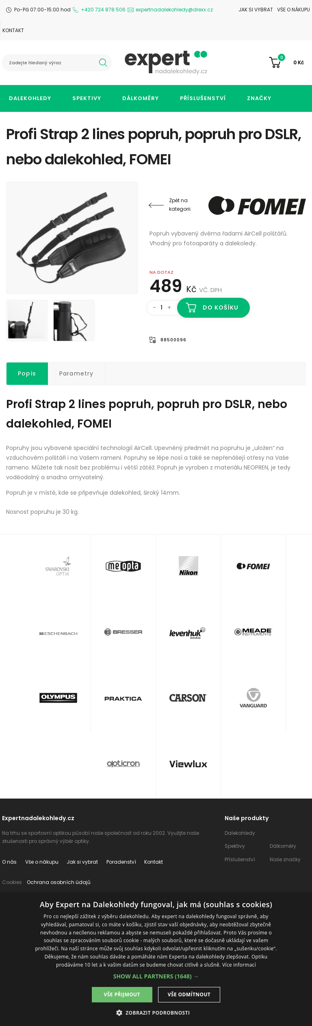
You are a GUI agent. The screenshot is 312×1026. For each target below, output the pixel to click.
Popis (27, 373)
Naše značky (285, 859)
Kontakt (13, 30)
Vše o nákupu (293, 9)
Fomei (257, 205)
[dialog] (156, 959)
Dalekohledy (30, 98)
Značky (259, 98)
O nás (9, 861)
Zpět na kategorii (180, 204)
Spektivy (86, 98)
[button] (156, 976)
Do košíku (221, 307)
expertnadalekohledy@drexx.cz (174, 9)
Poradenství (121, 861)
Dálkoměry (140, 98)
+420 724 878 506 (103, 9)
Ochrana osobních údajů (59, 882)
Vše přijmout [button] (122, 994)
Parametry (76, 373)
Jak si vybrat (255, 9)
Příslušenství (203, 98)
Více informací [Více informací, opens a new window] (239, 964)
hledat (103, 63)
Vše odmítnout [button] (189, 994)
